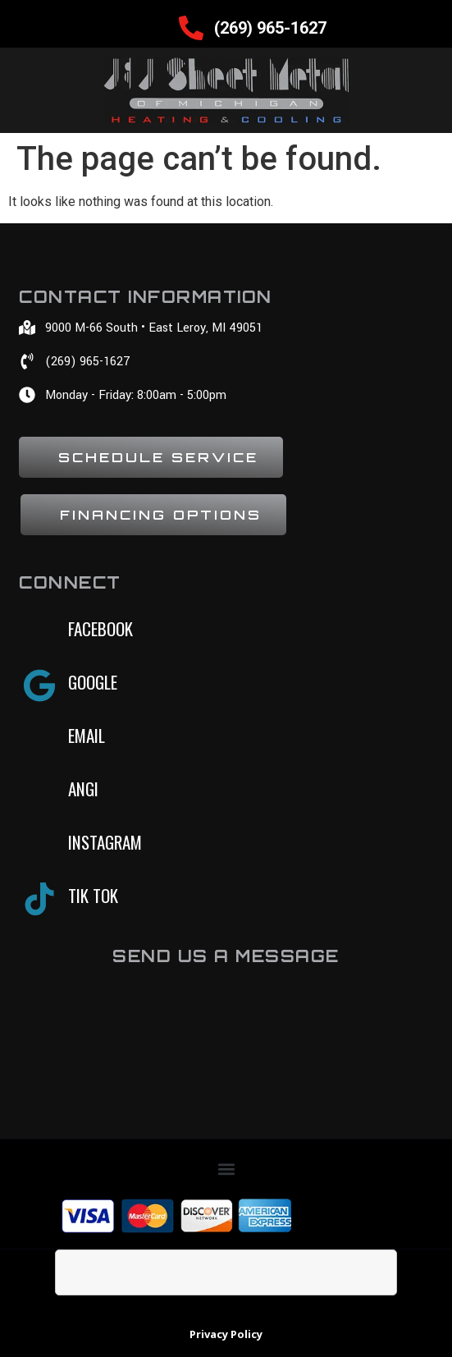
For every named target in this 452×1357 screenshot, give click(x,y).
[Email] (39, 738)
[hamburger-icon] (152, 28)
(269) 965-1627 (270, 28)
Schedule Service (158, 457)
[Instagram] (39, 845)
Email (86, 735)
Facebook (100, 628)
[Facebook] (39, 632)
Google (92, 682)
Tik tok (93, 895)
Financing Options (161, 515)
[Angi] (39, 792)
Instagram (105, 842)
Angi (83, 788)
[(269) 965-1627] (191, 28)
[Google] (39, 685)
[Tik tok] (39, 899)
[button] (226, 1168)
